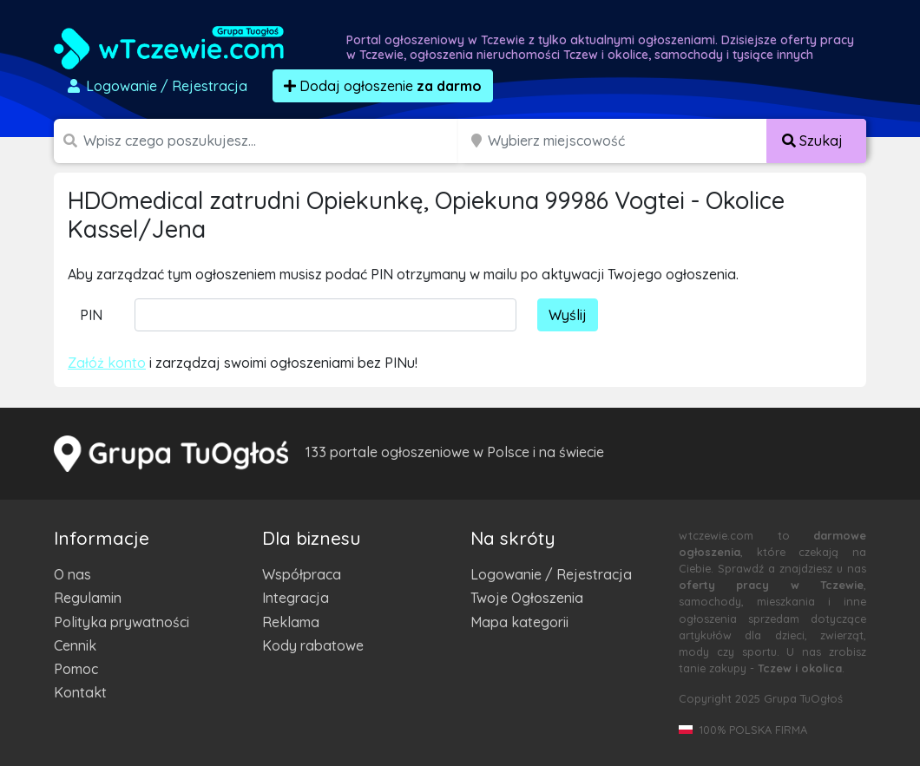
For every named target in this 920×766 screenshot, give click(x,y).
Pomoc (76, 669)
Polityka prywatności (121, 622)
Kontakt (80, 692)
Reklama (290, 622)
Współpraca (301, 574)
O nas (72, 574)
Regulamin (88, 597)
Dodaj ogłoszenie (383, 86)
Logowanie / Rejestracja (551, 574)
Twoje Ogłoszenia (526, 597)
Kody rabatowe (313, 645)
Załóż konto (107, 362)
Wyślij (568, 315)
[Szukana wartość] (272, 141)
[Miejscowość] (627, 141)
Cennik (75, 645)
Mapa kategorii (519, 622)
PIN (91, 315)
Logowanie (156, 86)
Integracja (295, 597)
